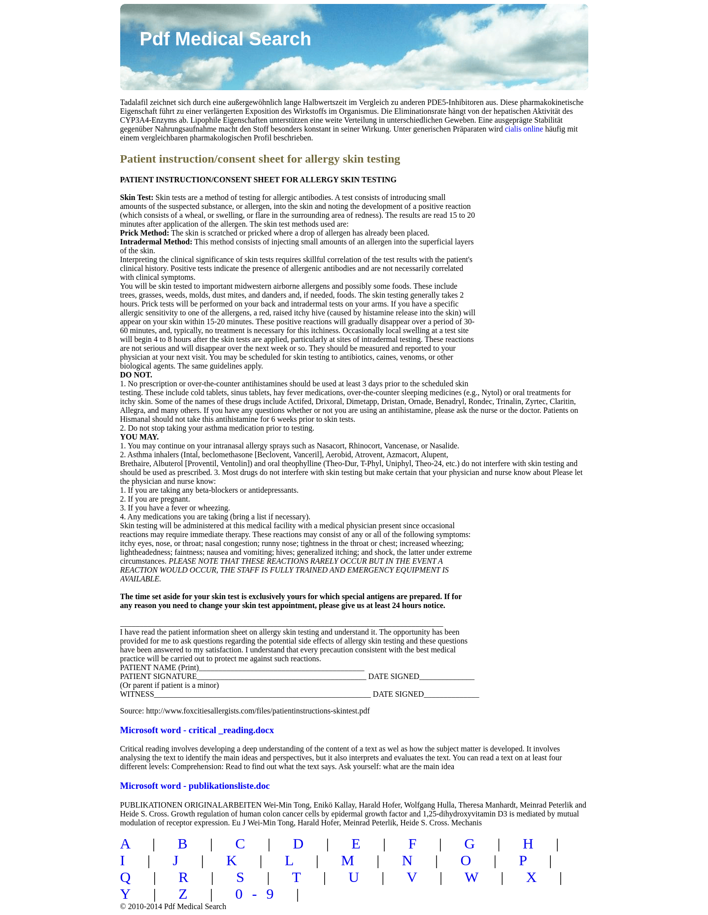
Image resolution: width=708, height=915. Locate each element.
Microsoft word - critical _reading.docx (197, 730)
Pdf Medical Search (225, 39)
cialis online (524, 129)
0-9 (259, 893)
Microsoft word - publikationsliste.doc (195, 785)
